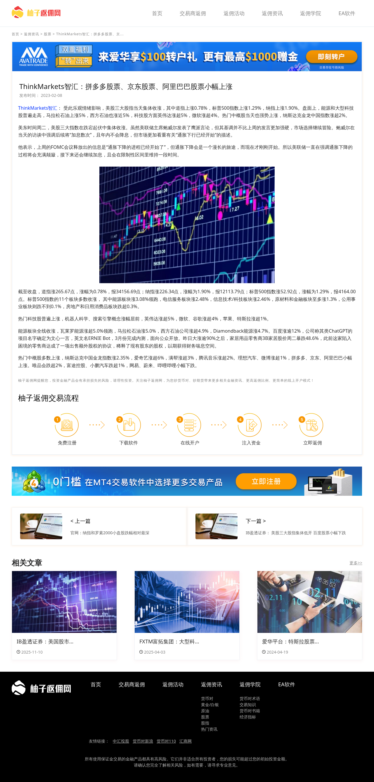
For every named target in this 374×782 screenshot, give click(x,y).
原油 (205, 710)
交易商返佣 (193, 13)
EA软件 (346, 13)
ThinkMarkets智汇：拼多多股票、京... (90, 34)
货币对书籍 (250, 710)
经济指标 (248, 717)
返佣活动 (234, 13)
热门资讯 (209, 729)
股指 (205, 723)
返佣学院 (310, 13)
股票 (47, 34)
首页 (157, 13)
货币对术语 (250, 698)
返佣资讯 (272, 13)
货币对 (207, 698)
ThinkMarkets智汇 (37, 108)
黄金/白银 (210, 704)
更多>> (355, 562)
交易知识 (248, 704)
